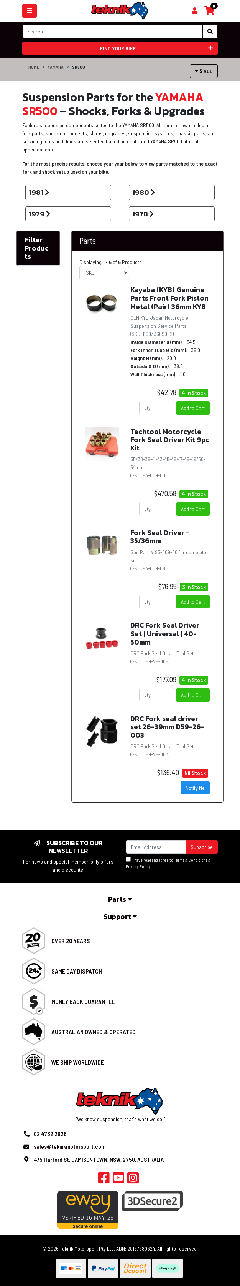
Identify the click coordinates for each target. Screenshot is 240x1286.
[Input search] (112, 31)
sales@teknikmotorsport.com (69, 1146)
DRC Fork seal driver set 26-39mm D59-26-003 (167, 726)
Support (120, 916)
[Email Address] (156, 847)
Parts (87, 240)
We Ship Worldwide (77, 1062)
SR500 (78, 67)
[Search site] (210, 31)
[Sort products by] (104, 272)
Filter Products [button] (37, 248)
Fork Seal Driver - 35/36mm (159, 536)
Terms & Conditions (190, 859)
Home (33, 67)
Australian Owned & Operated (93, 1031)
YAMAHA (56, 67)
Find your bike (156, 48)
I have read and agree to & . (168, 863)
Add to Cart (193, 408)
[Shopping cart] (194, 10)
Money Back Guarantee (83, 1001)
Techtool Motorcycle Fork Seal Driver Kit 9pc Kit (169, 439)
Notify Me (195, 787)
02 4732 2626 (50, 1133)
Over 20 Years (70, 940)
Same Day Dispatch (76, 971)
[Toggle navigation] (29, 11)
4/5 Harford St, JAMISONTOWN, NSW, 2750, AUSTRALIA (99, 1159)
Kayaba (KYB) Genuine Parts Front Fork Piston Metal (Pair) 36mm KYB (169, 297)
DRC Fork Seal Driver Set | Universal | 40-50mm (164, 633)
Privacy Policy (138, 866)
